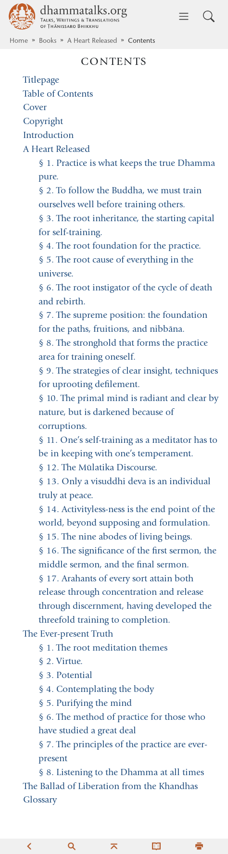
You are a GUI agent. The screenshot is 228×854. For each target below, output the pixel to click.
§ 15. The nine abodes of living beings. (115, 537)
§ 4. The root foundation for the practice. (119, 246)
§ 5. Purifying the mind (85, 703)
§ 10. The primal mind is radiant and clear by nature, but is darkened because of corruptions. (128, 412)
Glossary (40, 800)
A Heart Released (92, 41)
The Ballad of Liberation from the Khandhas (110, 786)
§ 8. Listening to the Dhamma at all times (121, 773)
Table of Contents (58, 94)
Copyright (43, 121)
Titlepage (41, 80)
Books (47, 41)
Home (19, 41)
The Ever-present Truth (68, 634)
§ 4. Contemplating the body (96, 689)
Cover (35, 108)
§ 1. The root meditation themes (102, 648)
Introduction (48, 135)
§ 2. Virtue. (60, 661)
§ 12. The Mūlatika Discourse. (97, 468)
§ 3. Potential (65, 675)
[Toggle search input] (208, 16)
